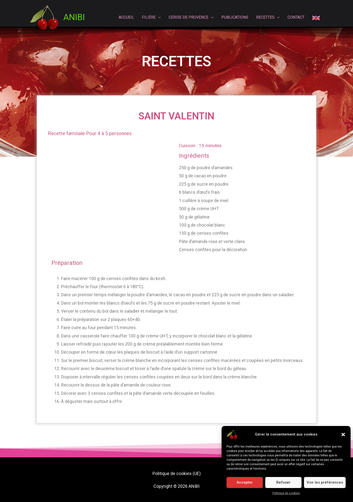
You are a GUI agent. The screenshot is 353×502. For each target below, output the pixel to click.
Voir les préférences (325, 482)
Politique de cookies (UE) (176, 473)
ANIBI (74, 17)
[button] (343, 434)
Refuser (283, 482)
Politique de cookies (286, 493)
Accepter (245, 482)
